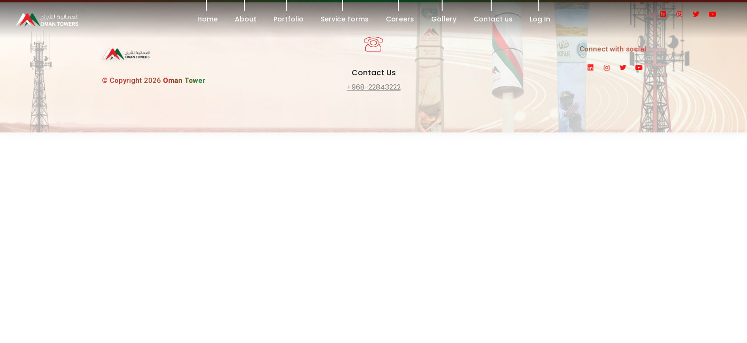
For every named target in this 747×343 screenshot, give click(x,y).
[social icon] (667, 14)
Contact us (493, 19)
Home (207, 19)
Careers (400, 19)
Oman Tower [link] (184, 80)
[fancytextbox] (373, 88)
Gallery (443, 19)
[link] (126, 57)
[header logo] (78, 19)
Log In (540, 19)
